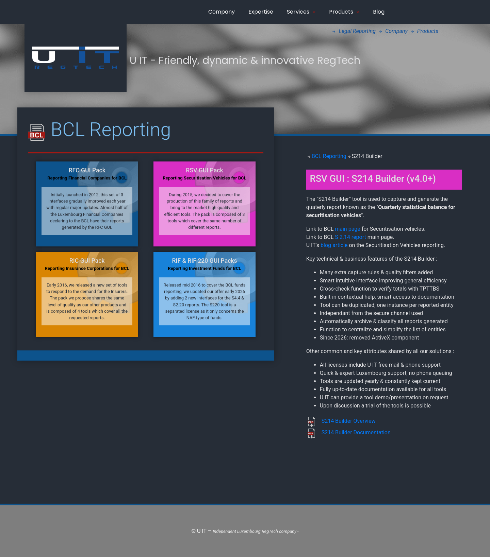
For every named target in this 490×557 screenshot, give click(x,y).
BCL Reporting (329, 156)
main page (347, 229)
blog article (335, 245)
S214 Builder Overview (349, 421)
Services (301, 12)
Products (344, 12)
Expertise (260, 12)
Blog (379, 12)
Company (221, 12)
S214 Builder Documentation (356, 432)
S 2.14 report (350, 237)
